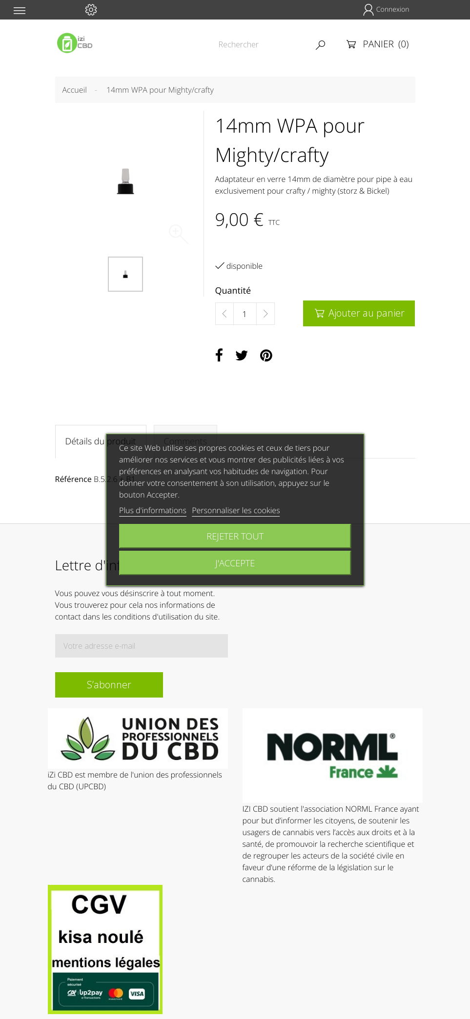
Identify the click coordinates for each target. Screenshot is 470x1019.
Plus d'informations (152, 510)
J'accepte (235, 563)
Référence (73, 479)
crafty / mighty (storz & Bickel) (337, 190)
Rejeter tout (235, 536)
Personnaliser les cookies (236, 510)
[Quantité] (245, 314)
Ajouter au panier (359, 313)
